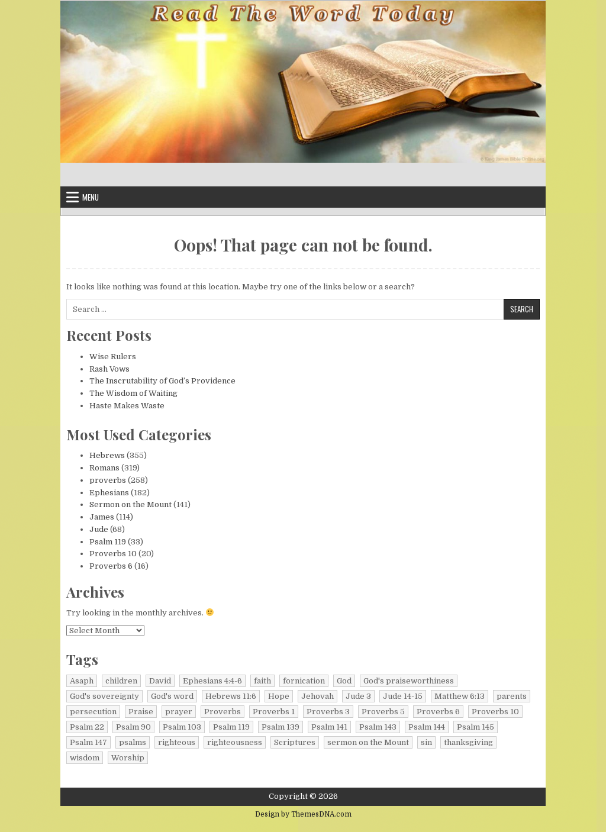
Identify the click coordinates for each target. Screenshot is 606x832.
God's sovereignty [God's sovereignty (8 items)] (104, 696)
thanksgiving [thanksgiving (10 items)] (468, 742)
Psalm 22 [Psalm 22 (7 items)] (87, 727)
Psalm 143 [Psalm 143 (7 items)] (378, 727)
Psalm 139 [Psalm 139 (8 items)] (280, 727)
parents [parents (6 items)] (512, 696)
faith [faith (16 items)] (262, 680)
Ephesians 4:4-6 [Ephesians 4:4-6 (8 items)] (212, 680)
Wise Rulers (112, 356)
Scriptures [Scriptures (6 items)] (294, 742)
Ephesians (109, 492)
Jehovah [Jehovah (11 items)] (317, 696)
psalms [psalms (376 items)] (132, 742)
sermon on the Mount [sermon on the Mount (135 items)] (368, 742)
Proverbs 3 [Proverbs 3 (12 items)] (328, 711)
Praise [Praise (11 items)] (140, 711)
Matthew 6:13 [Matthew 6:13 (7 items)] (459, 696)
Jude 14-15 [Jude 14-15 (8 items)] (403, 696)
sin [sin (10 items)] (426, 742)
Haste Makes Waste (127, 405)
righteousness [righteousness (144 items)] (234, 742)
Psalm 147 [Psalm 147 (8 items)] (88, 742)
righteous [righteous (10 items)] (176, 742)
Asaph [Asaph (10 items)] (82, 680)
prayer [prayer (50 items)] (178, 711)
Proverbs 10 (113, 553)
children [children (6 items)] (121, 680)
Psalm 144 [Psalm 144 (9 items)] (426, 727)
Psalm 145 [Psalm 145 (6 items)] (475, 727)
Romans (104, 467)
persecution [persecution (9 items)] (93, 711)
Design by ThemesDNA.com (303, 814)
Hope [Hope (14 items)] (278, 696)
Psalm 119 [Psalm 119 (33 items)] (231, 727)
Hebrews (107, 455)
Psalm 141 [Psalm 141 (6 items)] (329, 727)
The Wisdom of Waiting (133, 393)
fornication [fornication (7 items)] (304, 680)
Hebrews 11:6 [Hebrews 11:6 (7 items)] (230, 696)
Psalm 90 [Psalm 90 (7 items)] (133, 727)
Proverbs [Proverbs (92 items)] (222, 711)
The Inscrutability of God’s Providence (162, 380)
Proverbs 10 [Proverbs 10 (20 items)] (495, 711)
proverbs (107, 480)
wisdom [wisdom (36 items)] (84, 757)
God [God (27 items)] (344, 680)
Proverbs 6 (111, 566)
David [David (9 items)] (160, 680)
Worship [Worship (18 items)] (127, 757)
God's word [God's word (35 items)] (172, 696)
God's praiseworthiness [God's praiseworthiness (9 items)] (408, 680)
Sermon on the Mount (130, 504)
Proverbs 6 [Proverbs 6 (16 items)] (438, 711)
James (101, 516)
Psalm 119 (107, 541)
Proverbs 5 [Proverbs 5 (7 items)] (383, 711)
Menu (90, 197)
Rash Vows (109, 369)
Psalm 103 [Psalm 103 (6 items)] (182, 727)
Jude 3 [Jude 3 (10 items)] (358, 696)
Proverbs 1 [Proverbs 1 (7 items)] (274, 711)
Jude (98, 529)
